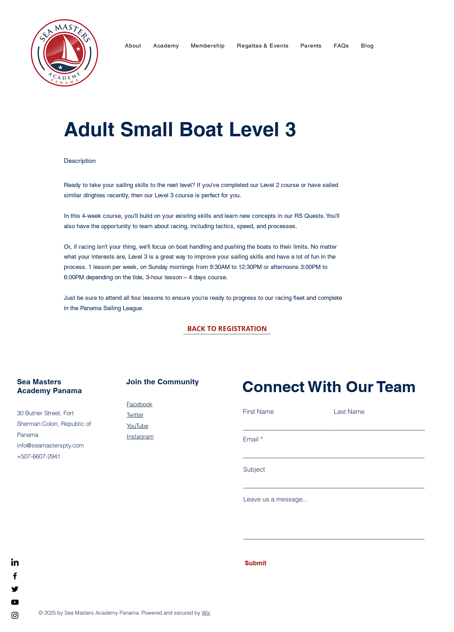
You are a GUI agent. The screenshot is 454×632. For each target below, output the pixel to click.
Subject (254, 469)
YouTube (137, 425)
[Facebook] (15, 576)
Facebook (140, 404)
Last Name (349, 411)
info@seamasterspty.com (50, 445)
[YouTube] (15, 602)
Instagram (140, 436)
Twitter (135, 414)
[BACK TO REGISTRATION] (227, 329)
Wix (206, 612)
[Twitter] (15, 589)
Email (251, 439)
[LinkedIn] (15, 562)
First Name (258, 411)
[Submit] (277, 563)
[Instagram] (15, 615)
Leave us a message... (275, 499)
